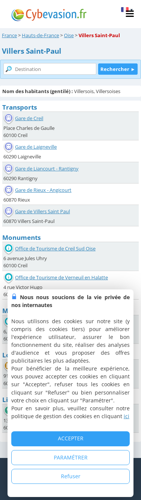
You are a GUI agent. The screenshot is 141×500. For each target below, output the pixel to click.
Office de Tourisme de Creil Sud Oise (55, 248)
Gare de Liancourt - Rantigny (47, 168)
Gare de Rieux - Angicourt (43, 190)
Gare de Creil (29, 118)
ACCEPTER (70, 438)
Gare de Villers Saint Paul (42, 211)
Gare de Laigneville (36, 146)
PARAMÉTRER (71, 457)
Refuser (70, 476)
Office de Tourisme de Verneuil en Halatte (61, 277)
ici (126, 416)
